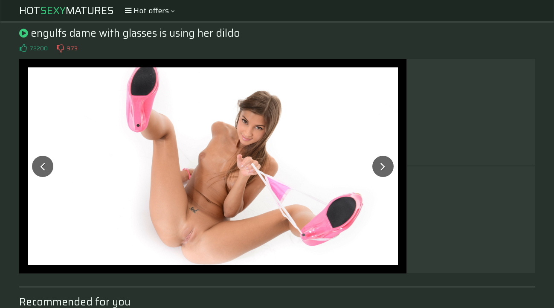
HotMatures (66, 11)
